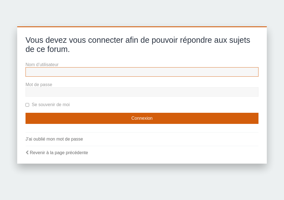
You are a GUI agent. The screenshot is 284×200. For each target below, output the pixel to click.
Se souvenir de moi (48, 104)
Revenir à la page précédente (59, 152)
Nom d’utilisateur (42, 64)
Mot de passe (39, 84)
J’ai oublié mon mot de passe (54, 139)
